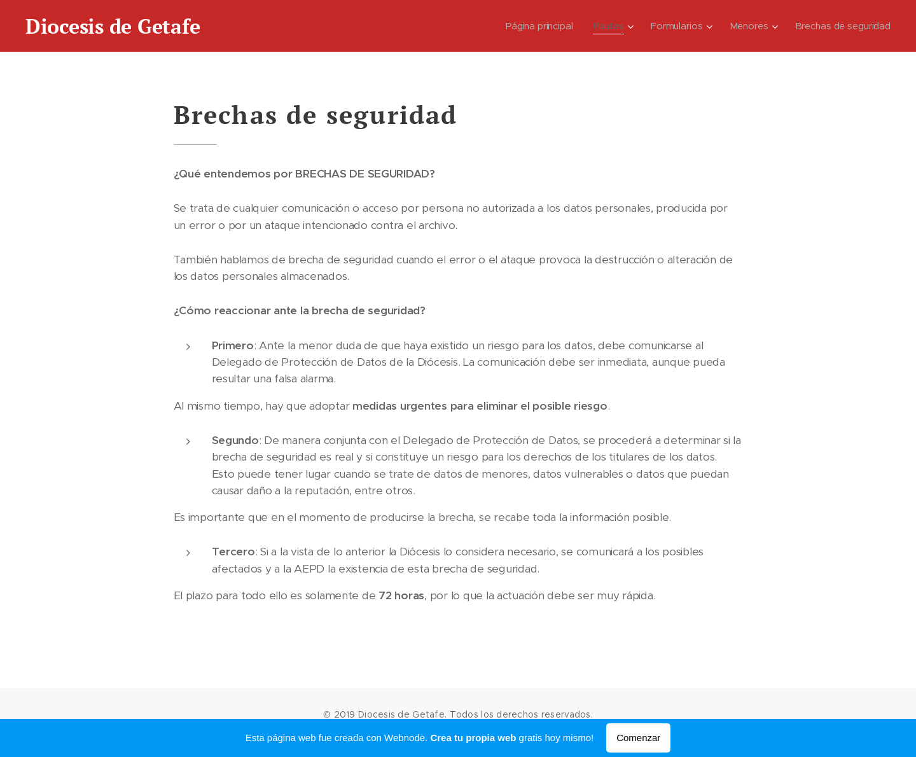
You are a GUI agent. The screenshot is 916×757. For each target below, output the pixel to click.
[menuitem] (541, 26)
